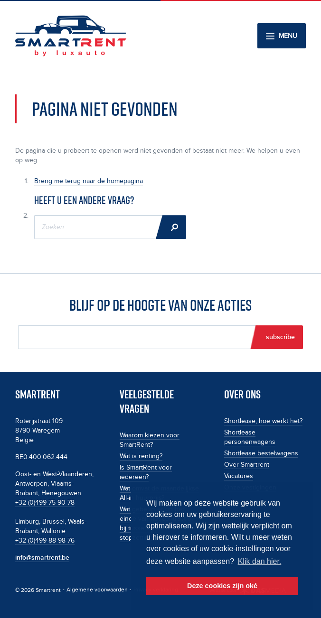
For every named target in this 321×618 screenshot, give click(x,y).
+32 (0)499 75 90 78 (45, 503)
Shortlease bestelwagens (261, 453)
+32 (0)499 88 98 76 (45, 540)
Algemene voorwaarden (97, 590)
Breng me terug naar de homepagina (88, 181)
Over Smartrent (246, 465)
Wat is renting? (141, 456)
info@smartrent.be (42, 557)
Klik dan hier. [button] (260, 561)
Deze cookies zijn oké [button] (222, 586)
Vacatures (238, 476)
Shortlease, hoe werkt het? (263, 421)
